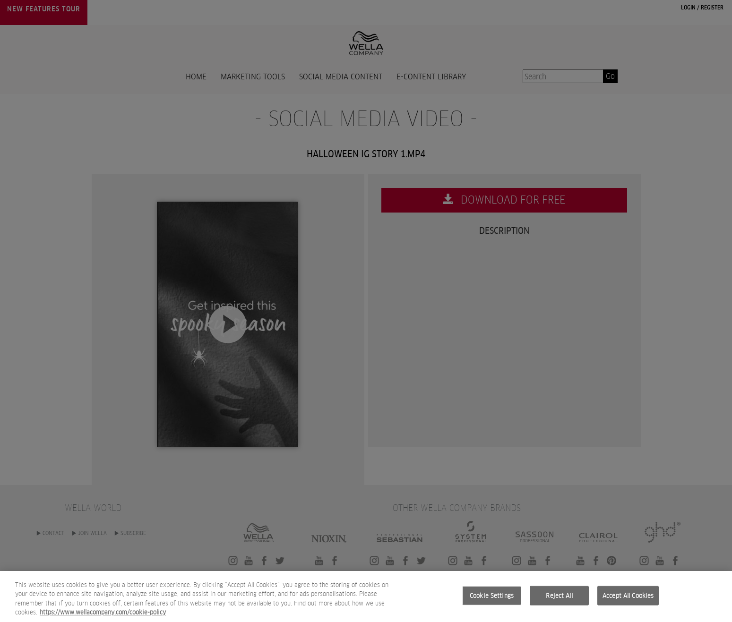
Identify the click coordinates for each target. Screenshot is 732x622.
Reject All (559, 598)
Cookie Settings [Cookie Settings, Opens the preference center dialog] (492, 598)
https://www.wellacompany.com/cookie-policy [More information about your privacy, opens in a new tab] (103, 615)
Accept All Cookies (628, 598)
